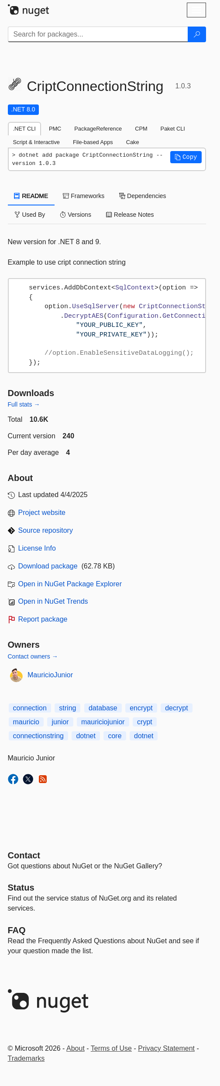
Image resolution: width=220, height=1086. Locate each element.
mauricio (26, 722)
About (75, 1048)
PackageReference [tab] (98, 128)
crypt (144, 722)
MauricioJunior (50, 675)
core (114, 736)
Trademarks (26, 1058)
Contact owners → (33, 656)
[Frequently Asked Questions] (17, 930)
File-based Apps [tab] (93, 142)
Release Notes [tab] (130, 214)
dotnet (85, 736)
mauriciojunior (103, 722)
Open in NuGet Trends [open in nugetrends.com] (53, 601)
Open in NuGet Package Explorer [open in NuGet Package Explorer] (70, 584)
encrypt (141, 708)
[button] (186, 157)
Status (21, 887)
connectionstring (38, 736)
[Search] (197, 34)
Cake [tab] (132, 142)
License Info (37, 548)
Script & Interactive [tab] (36, 142)
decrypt (176, 708)
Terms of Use (111, 1048)
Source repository (45, 530)
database (103, 708)
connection (30, 708)
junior (60, 722)
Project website (42, 512)
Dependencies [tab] (142, 196)
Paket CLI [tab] (173, 128)
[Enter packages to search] (98, 34)
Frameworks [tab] (83, 196)
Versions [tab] (75, 214)
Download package (48, 566)
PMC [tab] (55, 128)
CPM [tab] (141, 128)
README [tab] (31, 196)
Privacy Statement (166, 1048)
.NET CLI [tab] (24, 128)
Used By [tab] (29, 214)
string (67, 708)
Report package (43, 619)
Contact (24, 855)
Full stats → (24, 404)
